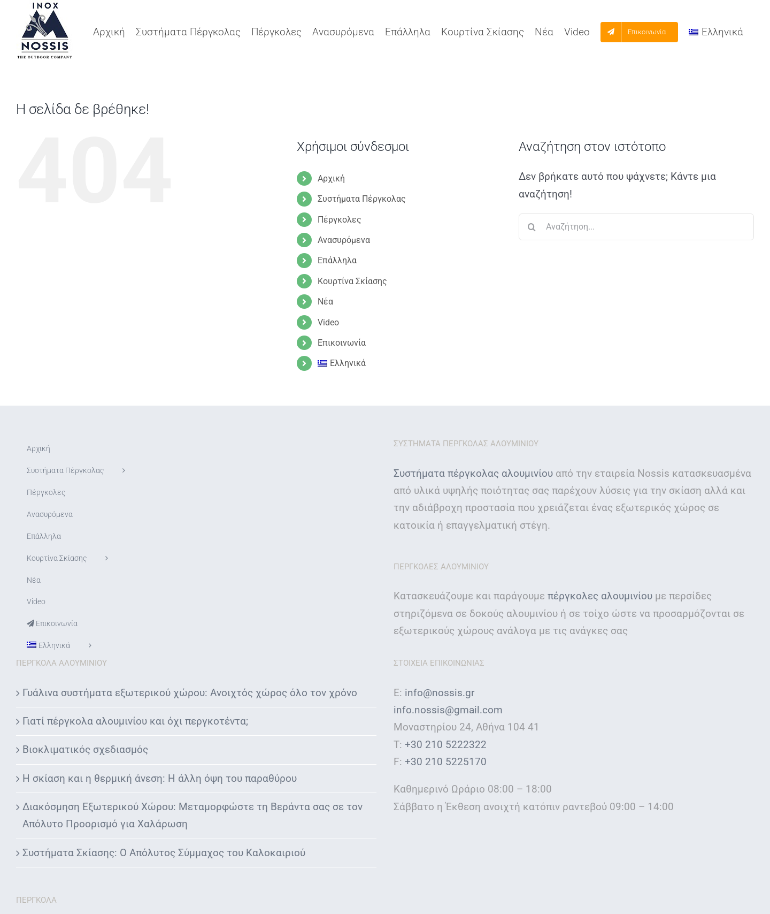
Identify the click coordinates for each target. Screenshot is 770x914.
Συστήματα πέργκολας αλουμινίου (473, 473)
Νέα (325, 301)
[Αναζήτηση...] (636, 227)
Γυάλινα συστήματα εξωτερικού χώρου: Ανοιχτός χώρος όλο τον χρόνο (189, 693)
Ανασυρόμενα (344, 240)
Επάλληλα (337, 260)
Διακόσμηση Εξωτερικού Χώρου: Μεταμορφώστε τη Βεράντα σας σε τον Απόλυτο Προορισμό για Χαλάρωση (192, 815)
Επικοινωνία (342, 343)
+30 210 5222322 (446, 744)
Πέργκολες (339, 220)
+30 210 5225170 (446, 762)
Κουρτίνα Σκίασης (352, 281)
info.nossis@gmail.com (448, 710)
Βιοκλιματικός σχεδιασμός (85, 749)
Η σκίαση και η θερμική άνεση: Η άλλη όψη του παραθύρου (159, 778)
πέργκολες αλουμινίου (600, 596)
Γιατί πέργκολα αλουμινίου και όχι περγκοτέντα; (135, 721)
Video (328, 322)
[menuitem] (716, 32)
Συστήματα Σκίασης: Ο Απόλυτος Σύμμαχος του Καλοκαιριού (163, 853)
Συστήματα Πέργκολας (362, 199)
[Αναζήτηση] (532, 227)
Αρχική (331, 178)
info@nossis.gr (439, 693)
